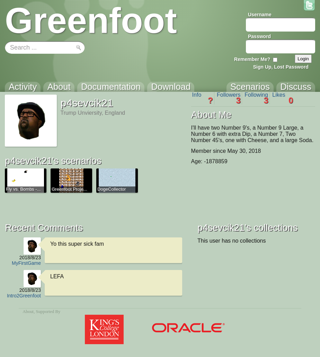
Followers (229, 98)
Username (260, 14)
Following (256, 98)
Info (202, 98)
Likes (282, 98)
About (28, 311)
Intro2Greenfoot (24, 295)
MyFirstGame (26, 263)
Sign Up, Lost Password (281, 67)
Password (259, 36)
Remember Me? (252, 59)
